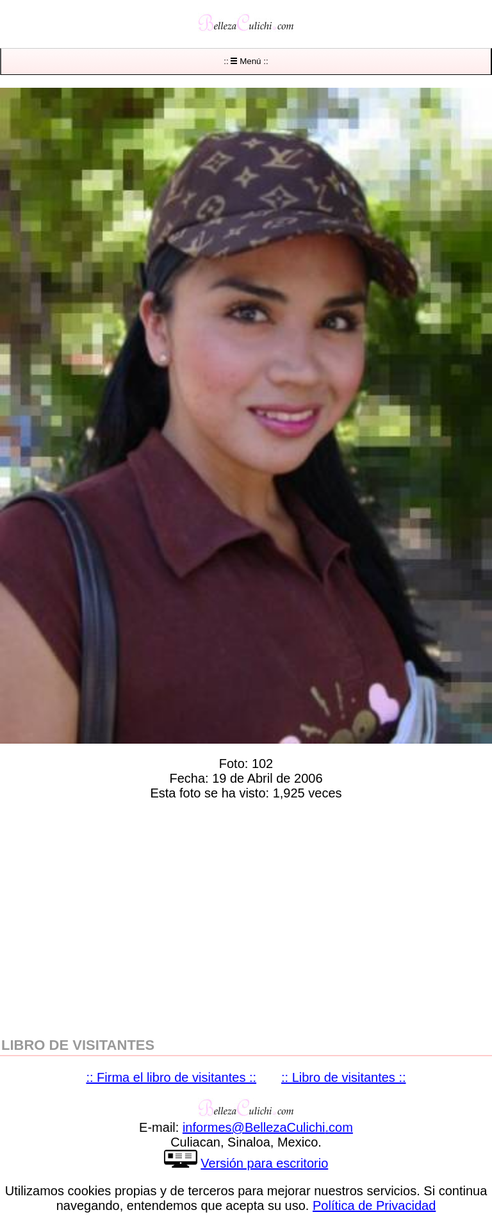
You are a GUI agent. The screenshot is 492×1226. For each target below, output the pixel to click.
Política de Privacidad (374, 1205)
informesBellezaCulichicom (268, 1127)
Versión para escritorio (264, 1163)
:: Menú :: (246, 61)
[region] (246, 915)
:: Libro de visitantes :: (343, 1077)
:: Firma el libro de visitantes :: (171, 1077)
